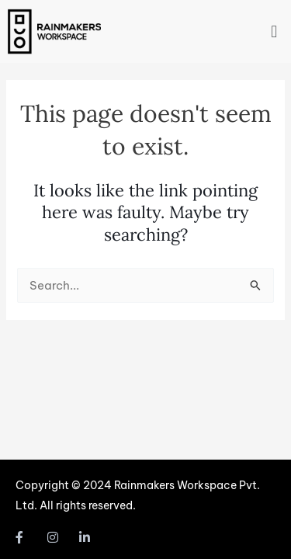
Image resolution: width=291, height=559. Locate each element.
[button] (274, 31)
